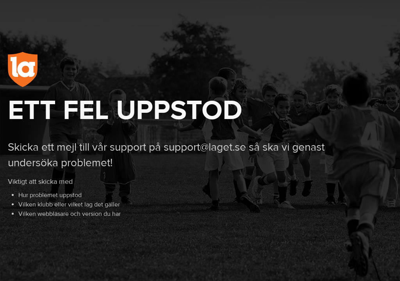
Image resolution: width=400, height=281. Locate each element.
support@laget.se (205, 147)
